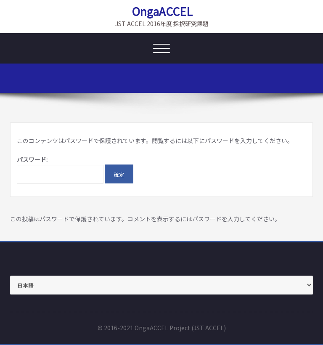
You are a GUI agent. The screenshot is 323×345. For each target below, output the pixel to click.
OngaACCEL (162, 11)
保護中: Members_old (286, 80)
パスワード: (60, 169)
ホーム (240, 80)
